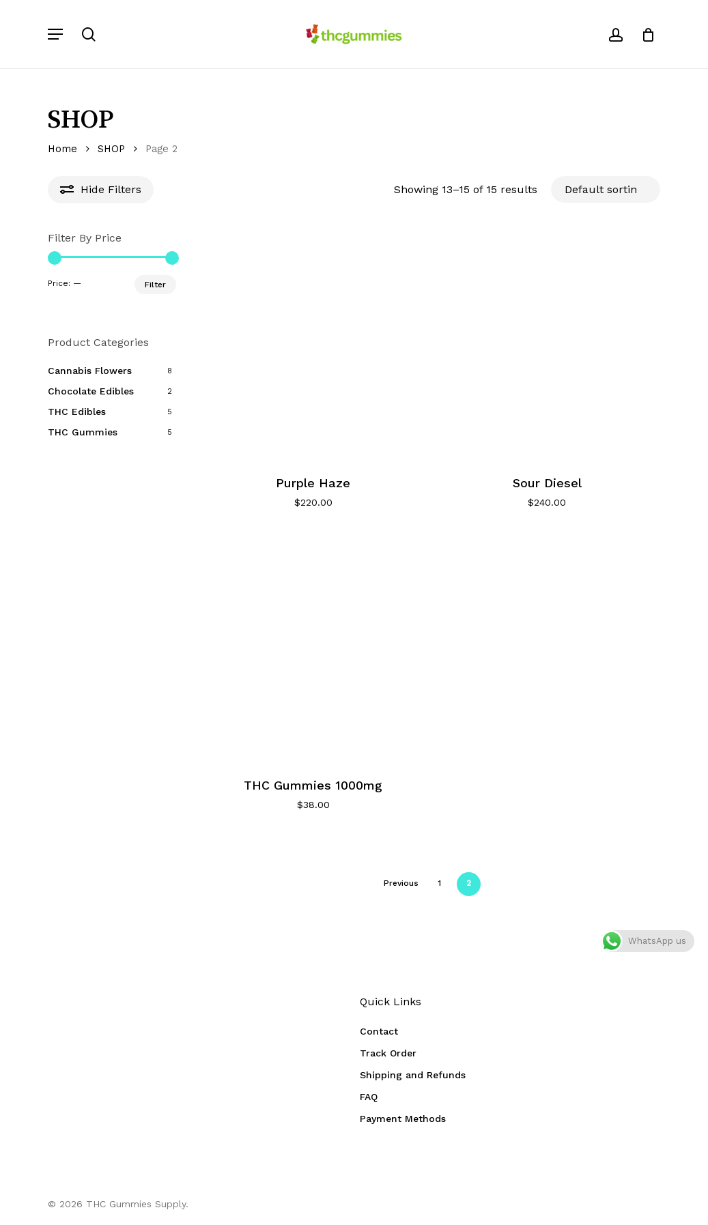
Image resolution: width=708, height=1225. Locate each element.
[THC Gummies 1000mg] (313, 647)
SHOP (111, 149)
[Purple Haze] (313, 345)
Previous (401, 883)
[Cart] (643, 34)
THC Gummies (82, 432)
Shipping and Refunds (413, 1074)
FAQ (369, 1096)
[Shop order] (605, 189)
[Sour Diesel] (547, 345)
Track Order (388, 1053)
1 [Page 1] (439, 883)
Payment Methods (403, 1118)
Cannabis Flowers (90, 370)
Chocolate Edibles (91, 391)
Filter (155, 284)
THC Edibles (77, 411)
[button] (55, 34)
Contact (379, 1031)
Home (62, 149)
